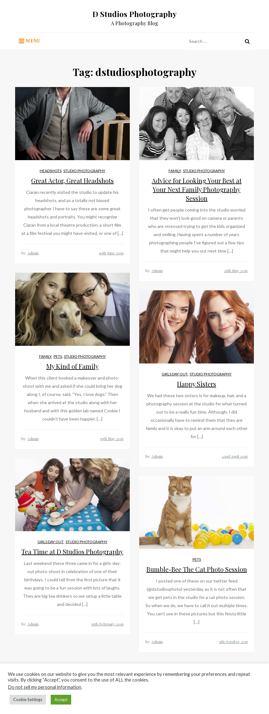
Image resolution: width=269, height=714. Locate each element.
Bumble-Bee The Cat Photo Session (196, 569)
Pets (58, 356)
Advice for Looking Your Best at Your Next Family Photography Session (197, 189)
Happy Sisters (196, 384)
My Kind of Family (72, 366)
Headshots (50, 170)
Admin (33, 252)
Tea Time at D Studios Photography (72, 551)
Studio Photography (84, 170)
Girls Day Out (175, 374)
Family (175, 170)
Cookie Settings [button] (27, 699)
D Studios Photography (134, 14)
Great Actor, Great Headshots (72, 180)
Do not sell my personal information (44, 687)
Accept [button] (60, 699)
